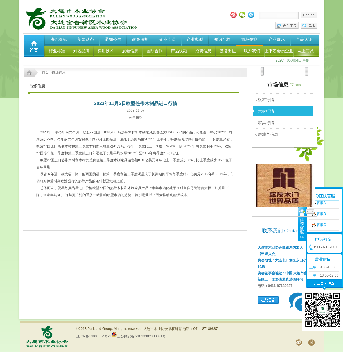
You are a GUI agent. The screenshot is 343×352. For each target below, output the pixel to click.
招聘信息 (203, 50)
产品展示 (277, 39)
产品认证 (304, 39)
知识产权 (222, 39)
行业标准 (57, 50)
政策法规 (140, 39)
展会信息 (130, 50)
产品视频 (179, 50)
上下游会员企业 (279, 50)
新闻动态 (86, 39)
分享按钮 (136, 117)
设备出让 (228, 50)
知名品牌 (81, 50)
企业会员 (167, 39)
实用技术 (106, 50)
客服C (321, 214)
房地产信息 (268, 134)
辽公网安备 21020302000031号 (138, 336)
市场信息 (249, 39)
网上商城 (305, 50)
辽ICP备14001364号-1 (93, 336)
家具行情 (266, 122)
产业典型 (195, 39)
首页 (45, 73)
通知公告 (113, 39)
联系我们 (252, 50)
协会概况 (58, 39)
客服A (321, 191)
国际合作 (154, 50)
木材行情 (266, 111)
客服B (321, 203)
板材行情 (266, 99)
